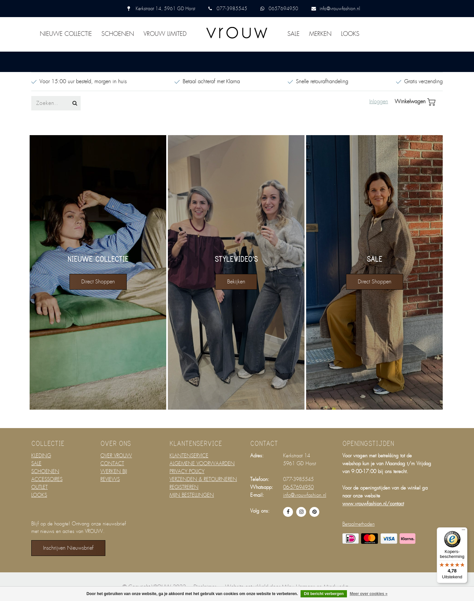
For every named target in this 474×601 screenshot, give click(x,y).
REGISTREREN (184, 487)
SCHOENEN (117, 34)
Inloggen (378, 102)
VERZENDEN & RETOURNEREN (203, 479)
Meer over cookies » (368, 593)
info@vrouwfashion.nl (340, 9)
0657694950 (283, 9)
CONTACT (112, 463)
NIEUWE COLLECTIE (66, 34)
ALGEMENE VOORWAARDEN (202, 463)
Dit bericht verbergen (324, 593)
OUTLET (39, 487)
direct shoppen (98, 281)
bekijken (236, 281)
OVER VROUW (116, 455)
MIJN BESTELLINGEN (192, 495)
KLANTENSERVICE (189, 455)
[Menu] (463, 531)
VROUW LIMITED (165, 34)
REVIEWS (110, 479)
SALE (293, 34)
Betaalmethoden (358, 524)
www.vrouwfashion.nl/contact (373, 503)
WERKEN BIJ (113, 471)
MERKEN (320, 34)
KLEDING (41, 455)
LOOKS (350, 34)
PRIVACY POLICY (187, 471)
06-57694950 (298, 487)
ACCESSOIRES (47, 479)
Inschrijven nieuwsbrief (68, 547)
